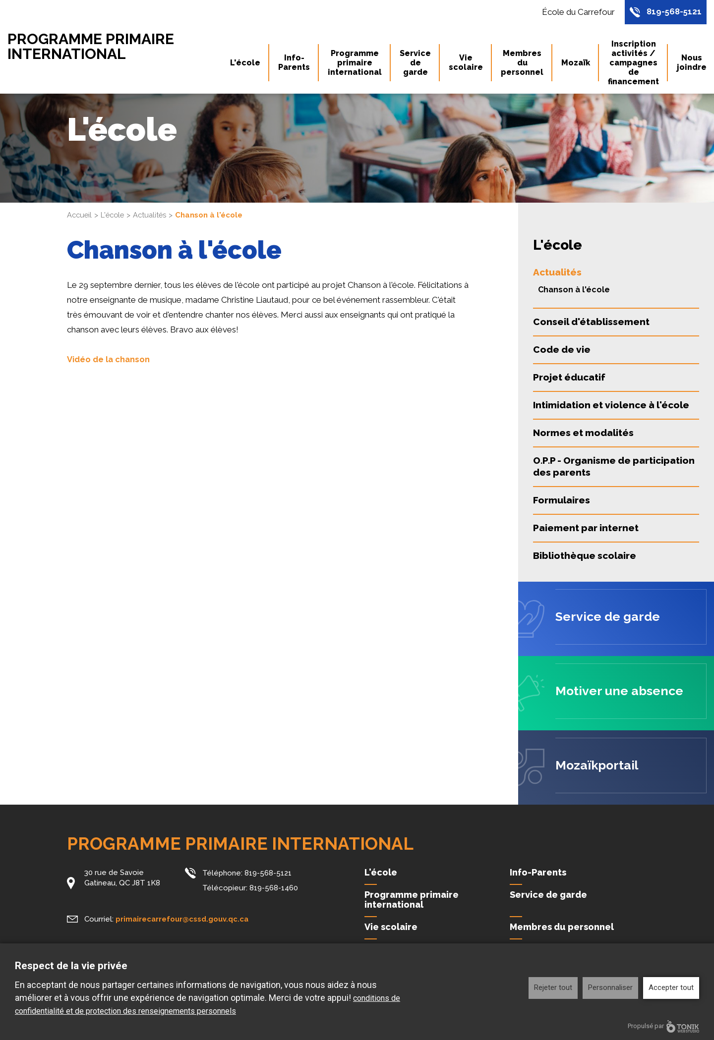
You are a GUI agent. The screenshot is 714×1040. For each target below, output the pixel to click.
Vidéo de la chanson (109, 359)
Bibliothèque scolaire (584, 555)
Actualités (153, 215)
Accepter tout (671, 987)
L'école (245, 63)
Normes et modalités (583, 432)
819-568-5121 (673, 12)
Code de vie (562, 349)
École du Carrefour (575, 12)
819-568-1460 (273, 886)
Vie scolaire (466, 63)
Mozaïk (575, 63)
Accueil (80, 215)
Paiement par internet (586, 527)
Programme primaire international (96, 47)
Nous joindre (692, 63)
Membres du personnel (522, 63)
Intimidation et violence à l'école (611, 404)
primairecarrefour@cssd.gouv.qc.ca (183, 918)
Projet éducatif (569, 377)
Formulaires (561, 499)
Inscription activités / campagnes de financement (633, 63)
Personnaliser (610, 987)
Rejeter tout (553, 987)
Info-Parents (294, 63)
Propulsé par (663, 1026)
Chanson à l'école (574, 289)
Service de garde (415, 63)
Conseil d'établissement (591, 321)
